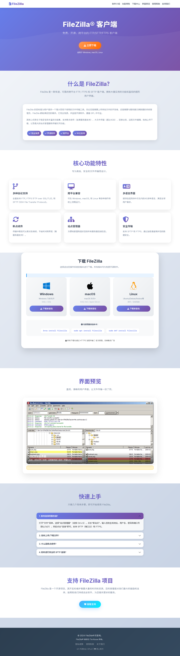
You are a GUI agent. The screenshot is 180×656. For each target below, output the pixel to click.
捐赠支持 (90, 604)
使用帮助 (156, 4)
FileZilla (16, 4)
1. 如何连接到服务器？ (49, 516)
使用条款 (90, 644)
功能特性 (126, 4)
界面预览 (146, 4)
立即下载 (90, 45)
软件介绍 (116, 4)
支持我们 (166, 4)
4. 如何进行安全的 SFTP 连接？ (53, 552)
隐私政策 (79, 644)
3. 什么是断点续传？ (48, 544)
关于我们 (101, 644)
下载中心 (136, 4)
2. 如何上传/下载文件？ (49, 535)
